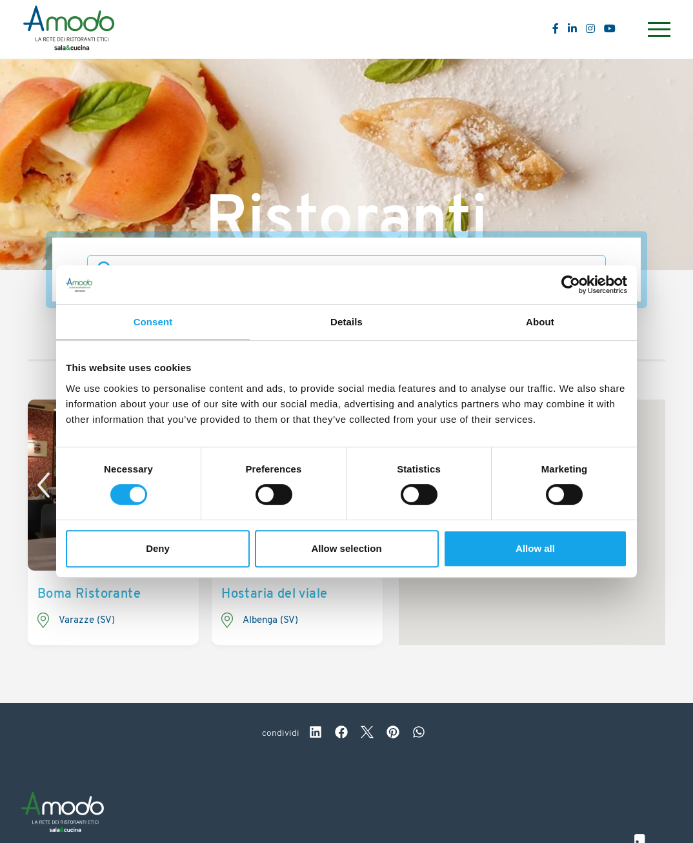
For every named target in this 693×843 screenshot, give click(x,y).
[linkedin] (315, 734)
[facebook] (341, 734)
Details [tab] (346, 321)
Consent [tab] (153, 321)
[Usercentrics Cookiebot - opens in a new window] (570, 284)
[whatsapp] (418, 734)
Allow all (535, 548)
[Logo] (69, 30)
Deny (158, 548)
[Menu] (657, 29)
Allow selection (346, 548)
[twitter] (367, 734)
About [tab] (540, 321)
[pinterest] (393, 734)
